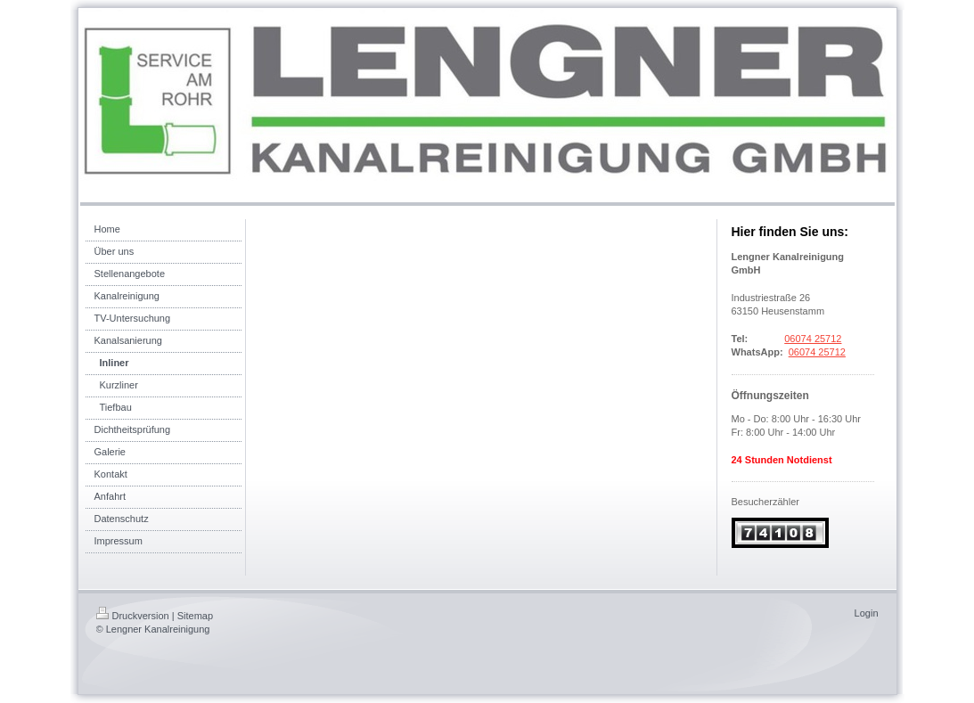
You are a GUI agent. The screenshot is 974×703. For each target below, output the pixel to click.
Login (867, 613)
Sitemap (195, 615)
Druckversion (132, 615)
